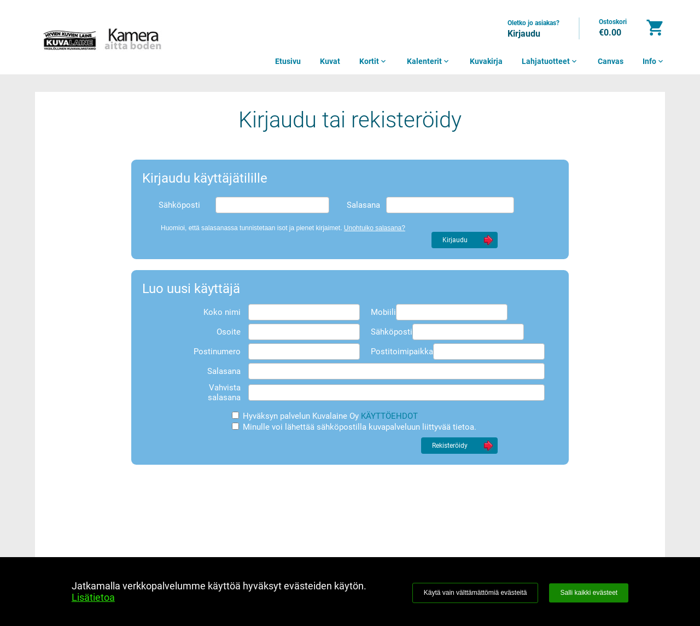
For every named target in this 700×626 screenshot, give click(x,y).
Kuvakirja (486, 61)
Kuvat (330, 61)
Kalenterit (429, 61)
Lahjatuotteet (550, 61)
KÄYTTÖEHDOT (389, 416)
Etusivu (288, 61)
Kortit (373, 61)
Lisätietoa (93, 597)
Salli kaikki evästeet (588, 592)
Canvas (610, 61)
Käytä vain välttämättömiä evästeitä (475, 592)
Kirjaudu (524, 33)
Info (654, 61)
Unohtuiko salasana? (374, 228)
